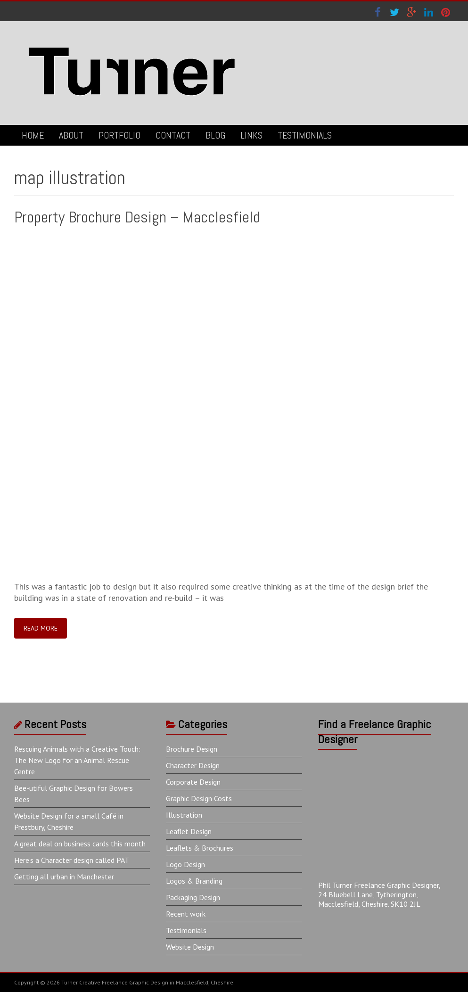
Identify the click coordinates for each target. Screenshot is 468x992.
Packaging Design (193, 897)
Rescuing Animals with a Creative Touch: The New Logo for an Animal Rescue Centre (77, 760)
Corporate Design (193, 782)
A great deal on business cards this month (80, 843)
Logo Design (185, 864)
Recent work (185, 913)
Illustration (184, 815)
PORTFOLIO (119, 135)
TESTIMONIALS (305, 135)
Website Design (190, 946)
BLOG (215, 135)
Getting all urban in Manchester (64, 876)
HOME (33, 135)
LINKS (251, 135)
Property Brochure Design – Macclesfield (137, 217)
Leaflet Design (189, 831)
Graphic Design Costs (199, 798)
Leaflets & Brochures (199, 848)
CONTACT (173, 135)
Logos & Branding (194, 880)
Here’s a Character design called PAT (71, 860)
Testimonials (186, 930)
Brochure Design (191, 749)
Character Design (193, 765)
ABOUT (71, 135)
